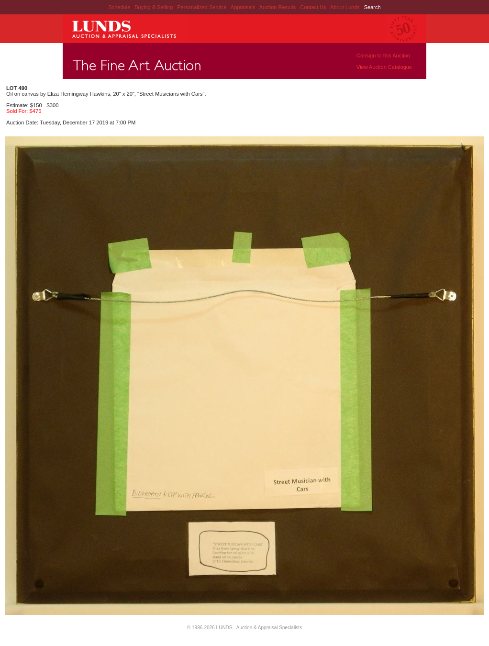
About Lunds (345, 7)
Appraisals (243, 7)
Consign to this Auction (383, 55)
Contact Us (313, 7)
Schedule (119, 7)
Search (372, 7)
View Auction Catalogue (384, 67)
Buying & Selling (154, 7)
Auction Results (278, 7)
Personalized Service (202, 7)
